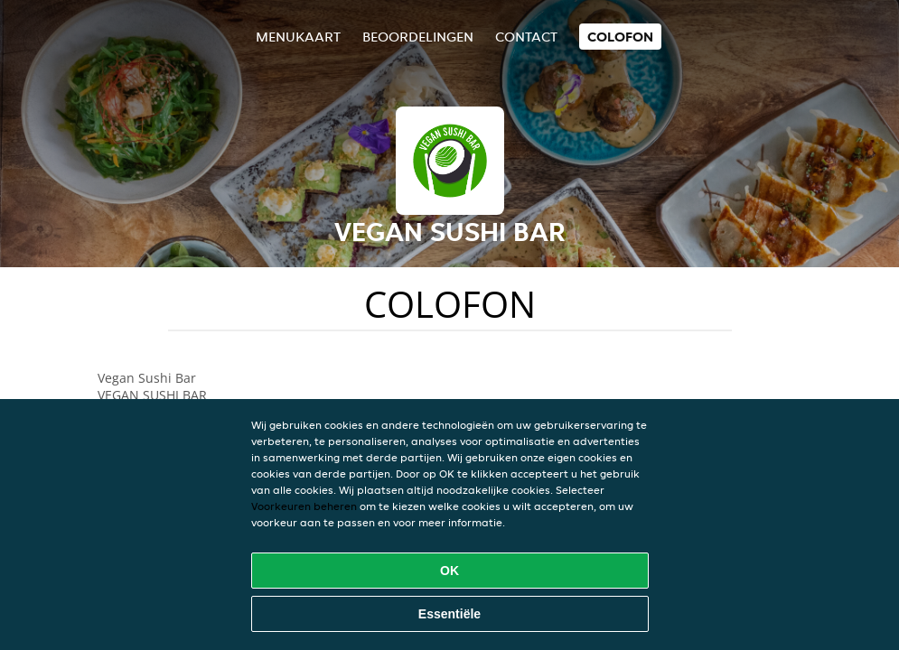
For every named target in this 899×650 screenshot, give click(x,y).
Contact (526, 36)
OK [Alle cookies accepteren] (449, 570)
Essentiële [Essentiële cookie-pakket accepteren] (449, 614)
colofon (620, 36)
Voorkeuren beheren (304, 506)
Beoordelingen (417, 36)
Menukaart (298, 36)
